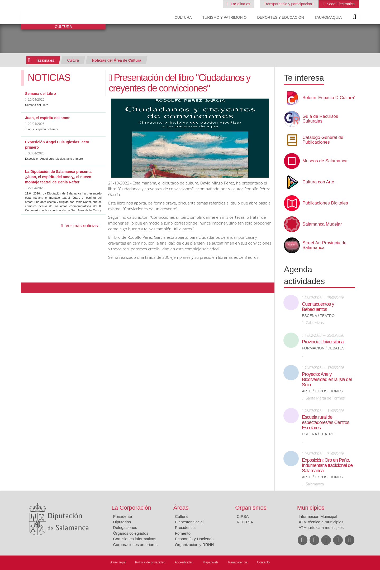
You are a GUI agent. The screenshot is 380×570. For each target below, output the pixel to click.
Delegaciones (125, 527)
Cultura (183, 17)
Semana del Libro (40, 93)
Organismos (251, 507)
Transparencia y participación (288, 4)
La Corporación (131, 507)
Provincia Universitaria (323, 341)
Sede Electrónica (340, 4)
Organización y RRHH (194, 544)
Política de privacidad (150, 562)
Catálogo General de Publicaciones (322, 140)
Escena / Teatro (318, 316)
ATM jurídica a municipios (321, 527)
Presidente (122, 516)
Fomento (183, 533)
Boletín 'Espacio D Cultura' (328, 97)
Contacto (263, 562)
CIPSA (243, 516)
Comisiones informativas (134, 539)
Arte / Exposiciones (322, 391)
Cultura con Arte (318, 182)
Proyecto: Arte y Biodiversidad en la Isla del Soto (327, 379)
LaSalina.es (240, 4)
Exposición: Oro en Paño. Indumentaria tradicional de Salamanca (327, 465)
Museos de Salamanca (325, 161)
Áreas (180, 507)
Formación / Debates (323, 348)
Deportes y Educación (280, 17)
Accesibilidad (184, 562)
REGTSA (245, 522)
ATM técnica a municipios (321, 522)
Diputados (122, 522)
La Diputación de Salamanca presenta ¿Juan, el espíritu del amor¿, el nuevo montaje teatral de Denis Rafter (58, 176)
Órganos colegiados (130, 533)
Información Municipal (318, 516)
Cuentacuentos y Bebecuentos (318, 306)
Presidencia (185, 527)
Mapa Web (210, 562)
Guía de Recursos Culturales (320, 119)
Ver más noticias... (83, 225)
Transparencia (237, 562)
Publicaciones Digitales (325, 203)
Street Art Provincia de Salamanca (324, 245)
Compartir (27, 287)
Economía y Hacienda (194, 539)
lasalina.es (45, 60)
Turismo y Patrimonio (224, 17)
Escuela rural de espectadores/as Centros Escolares (325, 422)
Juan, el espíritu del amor (47, 118)
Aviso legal (118, 562)
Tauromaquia (328, 17)
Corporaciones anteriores (135, 544)
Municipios (311, 507)
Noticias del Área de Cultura (116, 60)
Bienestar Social (189, 522)
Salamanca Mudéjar (322, 224)
